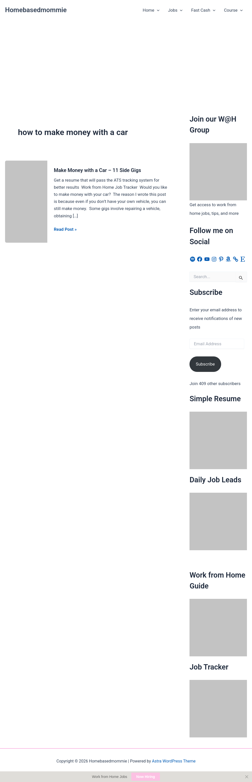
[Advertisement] (126, 58)
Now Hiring (145, 777)
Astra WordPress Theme (174, 761)
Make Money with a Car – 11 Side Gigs (97, 170)
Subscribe (205, 364)
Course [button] (233, 10)
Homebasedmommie (36, 10)
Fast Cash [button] (203, 10)
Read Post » (65, 229)
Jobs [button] (175, 10)
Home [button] (151, 10)
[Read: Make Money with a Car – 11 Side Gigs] (26, 201)
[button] (156, 10)
